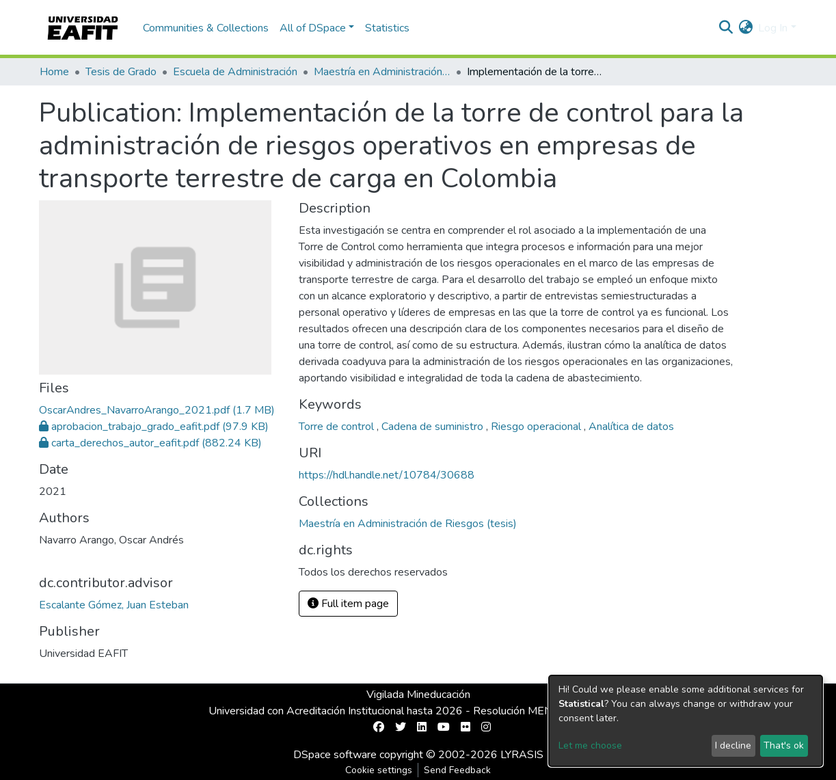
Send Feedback (457, 770)
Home (54, 71)
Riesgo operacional (537, 426)
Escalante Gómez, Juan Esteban (114, 605)
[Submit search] (725, 28)
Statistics (387, 28)
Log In (772, 28)
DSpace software (335, 754)
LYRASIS (521, 754)
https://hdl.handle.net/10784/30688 (386, 475)
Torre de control (338, 426)
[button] (745, 28)
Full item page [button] (348, 603)
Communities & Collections (206, 28)
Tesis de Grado (121, 71)
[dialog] (685, 720)
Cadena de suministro (433, 426)
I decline (733, 745)
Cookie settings (378, 770)
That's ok (784, 745)
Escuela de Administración (235, 71)
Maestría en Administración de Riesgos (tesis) (382, 71)
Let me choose (590, 745)
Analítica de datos (631, 426)
